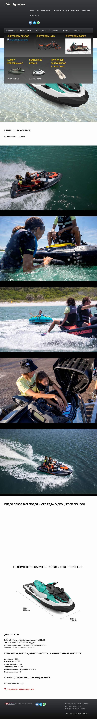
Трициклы (41, 30)
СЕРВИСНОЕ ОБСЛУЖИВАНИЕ (66, 11)
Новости (34, 11)
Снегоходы (54, 30)
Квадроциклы (27, 30)
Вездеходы (66, 30)
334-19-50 (85, 714)
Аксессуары (78, 30)
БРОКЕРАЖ (46, 11)
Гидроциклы (12, 30)
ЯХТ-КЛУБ (86, 11)
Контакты (34, 15)
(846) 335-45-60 (75, 714)
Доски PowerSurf (12, 35)
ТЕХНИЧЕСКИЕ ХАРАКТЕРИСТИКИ (20, 690)
